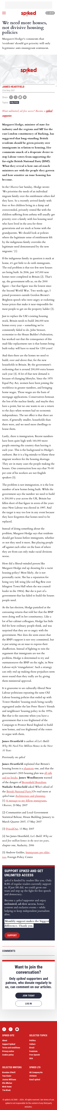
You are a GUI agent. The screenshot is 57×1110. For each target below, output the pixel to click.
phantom (29, 768)
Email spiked (34, 1079)
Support (12, 935)
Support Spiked (8, 1044)
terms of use (49, 1099)
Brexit (31, 1047)
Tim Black (6, 1090)
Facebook (4, 1029)
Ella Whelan (7, 1083)
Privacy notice (8, 1051)
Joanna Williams (9, 1079)
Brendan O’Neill (8, 1072)
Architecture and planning (30, 796)
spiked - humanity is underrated (28, 13)
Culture (32, 1044)
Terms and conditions (11, 1047)
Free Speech (34, 1055)
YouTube (17, 1029)
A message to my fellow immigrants (26, 801)
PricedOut (12, 829)
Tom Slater (6, 1076)
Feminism (33, 1051)
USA (31, 1058)
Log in (50, 13)
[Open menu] (4, 13)
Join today (29, 995)
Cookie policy (8, 1055)
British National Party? (19, 791)
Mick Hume (7, 1087)
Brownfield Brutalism (34, 782)
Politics (14, 102)
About (4, 1040)
